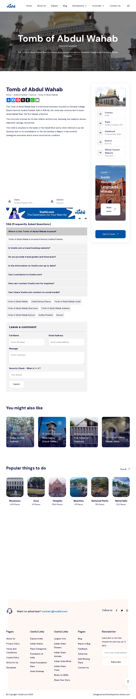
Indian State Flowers (60, 645)
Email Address (56, 335)
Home (29, 5)
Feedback (82, 649)
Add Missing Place (84, 661)
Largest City (60, 638)
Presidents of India (36, 656)
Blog (65, 5)
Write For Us (12, 662)
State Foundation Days (38, 664)
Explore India (36, 638)
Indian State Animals (60, 654)
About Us (41, 5)
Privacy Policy (13, 643)
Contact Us (115, 5)
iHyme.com (125, 694)
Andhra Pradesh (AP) (114, 125)
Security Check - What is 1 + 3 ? (25, 368)
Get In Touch (110, 234)
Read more (111, 209)
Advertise (82, 654)
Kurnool (32, 95)
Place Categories (38, 649)
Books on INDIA (61, 675)
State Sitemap (37, 671)
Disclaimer (11, 667)
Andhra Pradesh (20, 95)
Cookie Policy (12, 657)
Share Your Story (62, 680)
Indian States (36, 643)
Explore (54, 5)
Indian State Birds (62, 661)
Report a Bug (84, 643)
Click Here (109, 156)
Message (13, 348)
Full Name (14, 335)
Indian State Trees (60, 668)
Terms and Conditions (11, 651)
